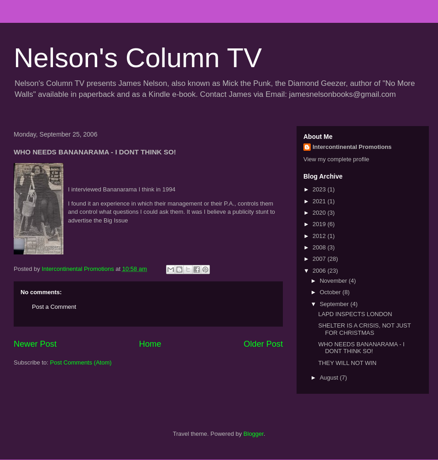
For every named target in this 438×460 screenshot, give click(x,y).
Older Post (263, 344)
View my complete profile (336, 159)
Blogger (254, 433)
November (334, 280)
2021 (320, 201)
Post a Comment (54, 306)
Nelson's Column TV (138, 57)
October (331, 292)
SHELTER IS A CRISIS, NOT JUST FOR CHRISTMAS (364, 329)
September (335, 304)
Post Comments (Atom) (81, 362)
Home (150, 344)
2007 (320, 258)
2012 (320, 236)
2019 (320, 224)
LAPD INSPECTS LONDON (355, 314)
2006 (320, 270)
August (330, 377)
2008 (320, 247)
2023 (320, 189)
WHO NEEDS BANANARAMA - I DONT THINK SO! (361, 348)
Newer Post (35, 344)
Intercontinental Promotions (352, 146)
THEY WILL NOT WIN (347, 363)
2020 (320, 212)
